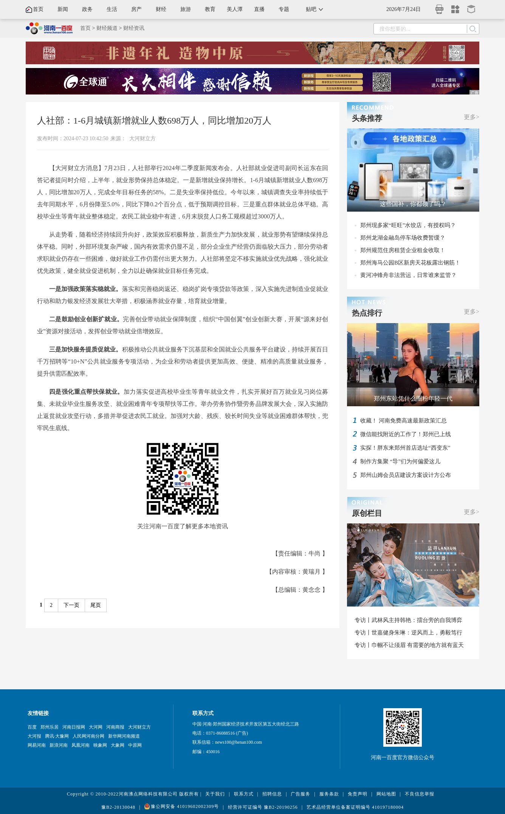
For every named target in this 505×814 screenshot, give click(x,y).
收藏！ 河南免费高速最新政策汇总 (403, 421)
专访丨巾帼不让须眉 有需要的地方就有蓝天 (409, 645)
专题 (284, 9)
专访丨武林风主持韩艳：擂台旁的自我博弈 (408, 620)
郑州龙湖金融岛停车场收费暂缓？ (402, 238)
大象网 (117, 745)
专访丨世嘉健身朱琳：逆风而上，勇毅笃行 (408, 633)
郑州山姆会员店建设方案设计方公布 (405, 475)
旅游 (185, 9)
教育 (210, 9)
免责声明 (357, 794)
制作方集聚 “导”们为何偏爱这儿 (400, 461)
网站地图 (386, 794)
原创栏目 (367, 513)
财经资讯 (133, 28)
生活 (112, 9)
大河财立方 (142, 138)
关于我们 (215, 794)
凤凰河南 (80, 745)
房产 (136, 9)
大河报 (34, 736)
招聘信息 (272, 794)
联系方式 (244, 794)
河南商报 (115, 727)
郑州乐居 (49, 727)
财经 (161, 9)
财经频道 (107, 28)
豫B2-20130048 (118, 807)
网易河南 (37, 745)
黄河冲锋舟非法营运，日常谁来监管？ (408, 275)
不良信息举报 (419, 794)
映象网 (100, 745)
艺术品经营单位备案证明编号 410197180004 (355, 807)
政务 (87, 9)
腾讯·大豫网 (57, 736)
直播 (259, 9)
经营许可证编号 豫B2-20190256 (263, 807)
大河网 (95, 727)
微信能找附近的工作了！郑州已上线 (405, 434)
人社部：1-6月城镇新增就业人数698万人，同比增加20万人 (154, 120)
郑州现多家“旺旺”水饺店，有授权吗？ (408, 225)
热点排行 (367, 313)
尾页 (95, 605)
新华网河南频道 (124, 736)
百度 (32, 727)
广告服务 (300, 794)
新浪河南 (59, 745)
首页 (38, 9)
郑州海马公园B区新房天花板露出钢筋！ (410, 263)
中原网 (135, 745)
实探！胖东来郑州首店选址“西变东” (405, 448)
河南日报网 (73, 727)
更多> (471, 117)
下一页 (71, 605)
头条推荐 (367, 118)
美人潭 (235, 9)
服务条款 (329, 794)
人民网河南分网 (88, 736)
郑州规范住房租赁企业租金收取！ (402, 250)
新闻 (62, 9)
